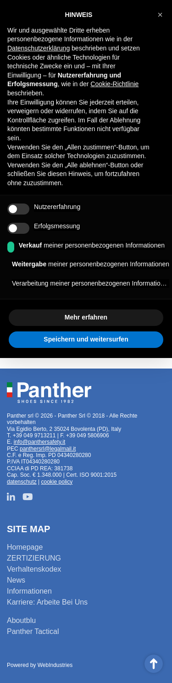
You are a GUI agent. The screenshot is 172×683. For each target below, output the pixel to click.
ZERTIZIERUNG (34, 558)
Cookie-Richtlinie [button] (114, 84)
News (16, 580)
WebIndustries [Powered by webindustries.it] (55, 665)
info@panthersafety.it (40, 442)
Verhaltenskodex (34, 569)
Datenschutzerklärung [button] (38, 48)
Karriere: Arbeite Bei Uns (47, 602)
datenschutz (22, 482)
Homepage (25, 547)
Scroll (153, 664)
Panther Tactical (33, 631)
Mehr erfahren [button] (86, 317)
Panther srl (49, 392)
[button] (160, 14)
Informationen (29, 591)
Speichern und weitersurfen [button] (86, 339)
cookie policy (57, 482)
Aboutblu (21, 620)
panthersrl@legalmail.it (48, 449)
